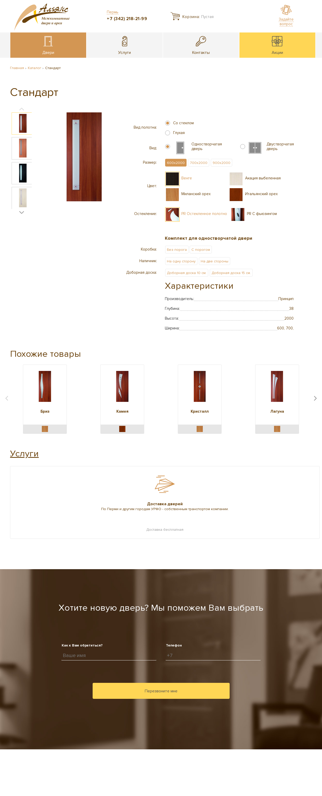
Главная (17, 68)
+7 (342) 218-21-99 (127, 18)
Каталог (34, 68)
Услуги (24, 453)
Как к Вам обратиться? (82, 645)
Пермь (112, 12)
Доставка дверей (165, 504)
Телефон (174, 645)
